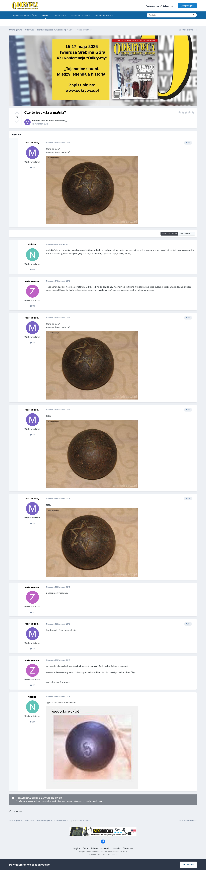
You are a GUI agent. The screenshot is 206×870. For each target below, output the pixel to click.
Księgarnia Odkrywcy (80, 15)
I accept (188, 864)
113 (32, 306)
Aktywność (60, 15)
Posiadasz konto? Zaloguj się (160, 6)
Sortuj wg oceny (169, 234)
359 (32, 269)
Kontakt (116, 848)
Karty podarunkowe (104, 15)
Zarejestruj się (187, 6)
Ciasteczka (128, 848)
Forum (45, 16)
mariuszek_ (61, 120)
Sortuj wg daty (187, 234)
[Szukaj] (161, 15)
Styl (85, 848)
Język (76, 848)
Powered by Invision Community (103, 854)
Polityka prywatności (100, 848)
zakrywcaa (32, 281)
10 (32, 167)
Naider (32, 244)
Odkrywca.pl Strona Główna (24, 15)
